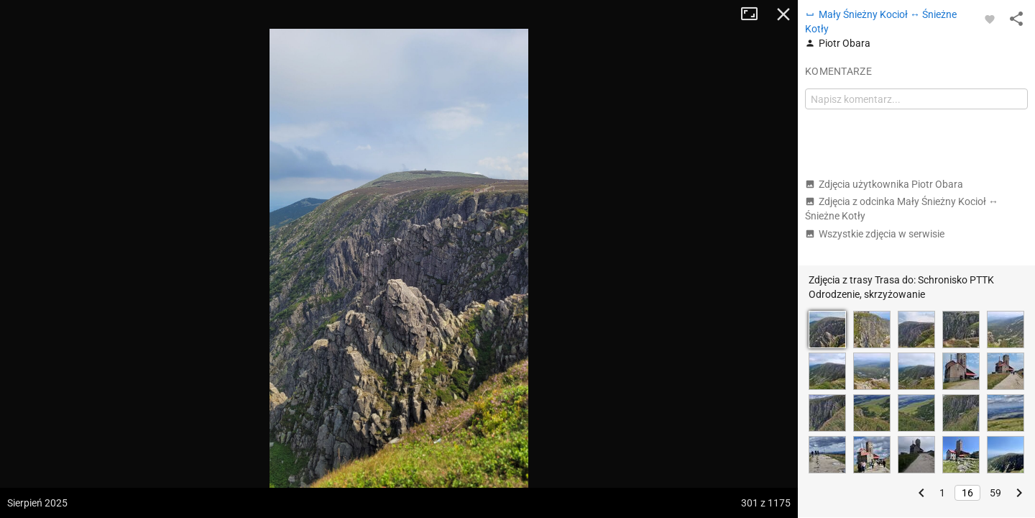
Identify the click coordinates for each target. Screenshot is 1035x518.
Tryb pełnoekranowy (754, 14)
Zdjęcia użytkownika (884, 184)
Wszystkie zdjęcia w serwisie (874, 234)
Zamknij (783, 14)
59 (995, 493)
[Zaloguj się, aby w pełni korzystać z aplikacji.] (989, 18)
